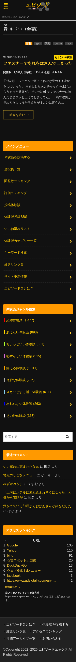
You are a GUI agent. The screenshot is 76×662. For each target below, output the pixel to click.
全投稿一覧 (12, 169)
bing (10, 555)
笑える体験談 (21, 368)
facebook (13, 575)
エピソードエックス (53, 649)
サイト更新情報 (15, 276)
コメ (68, 43)
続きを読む (17, 115)
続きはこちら (12, 587)
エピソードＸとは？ (18, 288)
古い (38, 43)
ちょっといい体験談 (25, 344)
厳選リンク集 (14, 264)
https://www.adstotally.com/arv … (31, 580)
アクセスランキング (47, 631)
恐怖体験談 (20, 320)
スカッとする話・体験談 (28, 392)
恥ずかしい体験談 (23, 356)
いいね (58, 43)
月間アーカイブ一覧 (20, 638)
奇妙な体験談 (20, 380)
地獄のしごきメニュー (19, 475)
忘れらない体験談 (23, 403)
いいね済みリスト (17, 228)
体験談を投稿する (17, 157)
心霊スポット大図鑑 (21, 560)
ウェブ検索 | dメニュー (24, 570)
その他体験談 (20, 415)
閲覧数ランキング (17, 181)
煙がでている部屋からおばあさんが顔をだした (37, 506)
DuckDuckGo (17, 565)
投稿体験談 (12, 205)
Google (12, 545)
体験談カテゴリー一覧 (20, 241)
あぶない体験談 (22, 332)
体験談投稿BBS (15, 216)
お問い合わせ (52, 638)
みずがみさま (13, 484)
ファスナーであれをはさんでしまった (37, 63)
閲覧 (47, 43)
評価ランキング (15, 193)
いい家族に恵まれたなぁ (21, 466)
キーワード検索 (15, 252)
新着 (28, 43)
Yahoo (11, 550)
